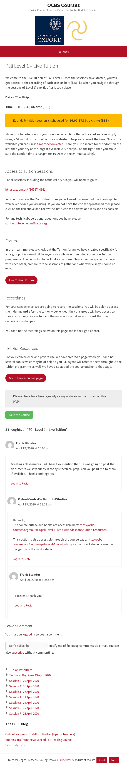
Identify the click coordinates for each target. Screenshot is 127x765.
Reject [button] (114, 760)
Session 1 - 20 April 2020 (24, 681)
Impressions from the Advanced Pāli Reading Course (38, 740)
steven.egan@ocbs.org (31, 223)
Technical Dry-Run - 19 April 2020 (30, 675)
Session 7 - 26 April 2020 (24, 714)
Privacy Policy (66, 760)
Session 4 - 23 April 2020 (24, 697)
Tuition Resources (20, 670)
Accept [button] (102, 760)
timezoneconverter (50, 144)
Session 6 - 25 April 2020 (24, 708)
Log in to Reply (19, 483)
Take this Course (19, 415)
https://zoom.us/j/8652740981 (25, 189)
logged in (29, 634)
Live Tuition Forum (21, 280)
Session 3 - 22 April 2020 (24, 692)
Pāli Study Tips (15, 745)
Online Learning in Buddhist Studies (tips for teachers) (40, 734)
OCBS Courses (63, 5)
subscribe (18, 652)
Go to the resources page (26, 378)
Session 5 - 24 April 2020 (24, 703)
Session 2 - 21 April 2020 (24, 686)
